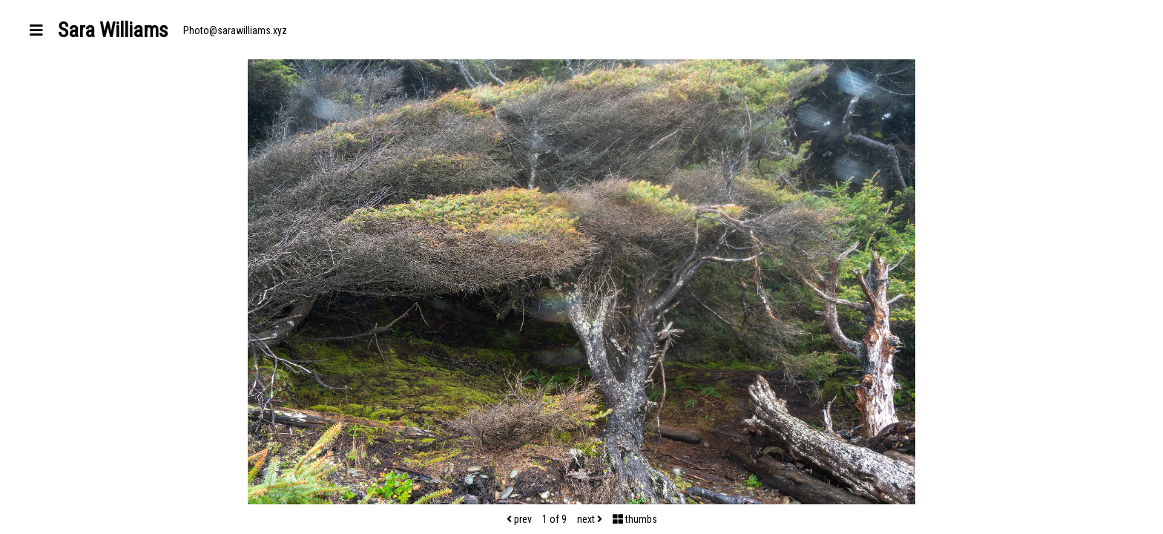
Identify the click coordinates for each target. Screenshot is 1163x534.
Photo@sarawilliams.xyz (235, 30)
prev (519, 519)
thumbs (635, 519)
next (589, 519)
